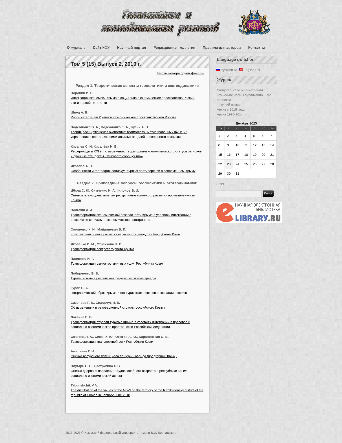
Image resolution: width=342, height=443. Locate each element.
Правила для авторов (222, 47)
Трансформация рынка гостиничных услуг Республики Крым (117, 263)
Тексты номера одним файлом (180, 73)
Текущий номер (229, 104)
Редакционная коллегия (174, 47)
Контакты (256, 47)
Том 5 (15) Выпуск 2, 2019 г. (106, 64)
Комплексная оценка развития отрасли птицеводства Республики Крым (125, 234)
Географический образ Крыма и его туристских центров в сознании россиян (129, 293)
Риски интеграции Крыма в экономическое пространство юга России (123, 117)
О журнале (76, 47)
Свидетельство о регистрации (240, 90)
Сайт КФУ (101, 47)
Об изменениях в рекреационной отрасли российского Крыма (118, 307)
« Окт (220, 184)
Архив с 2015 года (231, 109)
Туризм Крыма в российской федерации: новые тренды (113, 278)
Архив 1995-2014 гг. (232, 114)
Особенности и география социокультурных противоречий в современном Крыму (133, 171)
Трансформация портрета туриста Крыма (102, 249)
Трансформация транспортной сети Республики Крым (112, 341)
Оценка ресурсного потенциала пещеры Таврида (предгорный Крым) (124, 356)
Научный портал (131, 47)
